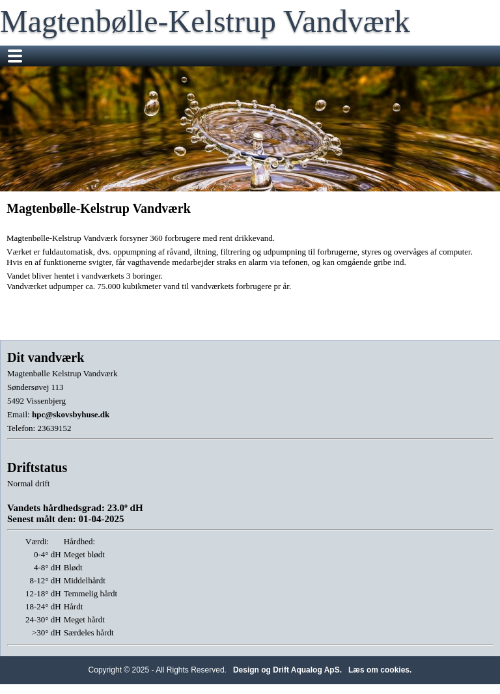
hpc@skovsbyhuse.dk (70, 414)
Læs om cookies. (379, 669)
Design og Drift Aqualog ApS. (287, 669)
